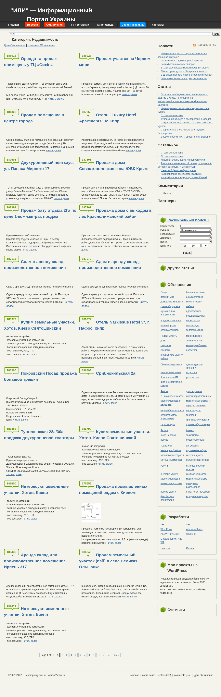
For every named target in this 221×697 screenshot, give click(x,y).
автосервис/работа (171, 450)
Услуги (164, 465)
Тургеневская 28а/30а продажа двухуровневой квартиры (39, 434)
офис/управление (195, 405)
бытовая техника (195, 292)
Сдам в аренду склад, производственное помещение (35, 264)
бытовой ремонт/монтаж (195, 467)
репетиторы (192, 377)
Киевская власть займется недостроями (183, 159)
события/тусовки (195, 439)
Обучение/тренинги (171, 364)
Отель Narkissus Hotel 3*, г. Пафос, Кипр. (114, 325)
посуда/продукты (195, 315)
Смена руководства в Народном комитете (184, 71)
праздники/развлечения (193, 485)
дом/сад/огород (194, 297)
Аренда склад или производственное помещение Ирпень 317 (35, 561)
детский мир (167, 297)
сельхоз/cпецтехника (197, 460)
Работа (164, 391)
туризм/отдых (168, 424)
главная (134, 675)
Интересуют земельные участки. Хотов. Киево (36, 489)
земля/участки (194, 340)
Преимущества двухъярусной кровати (182, 60)
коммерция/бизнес (196, 345)
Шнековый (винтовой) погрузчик (178, 170)
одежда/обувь (193, 311)
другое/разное (194, 391)
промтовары (193, 320)
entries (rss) (164, 675)
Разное (164, 430)
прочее (164, 439)
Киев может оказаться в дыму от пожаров (184, 78)
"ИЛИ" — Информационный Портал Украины (51, 13)
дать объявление (203, 675)
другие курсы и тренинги (194, 366)
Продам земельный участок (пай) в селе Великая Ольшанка (108, 561)
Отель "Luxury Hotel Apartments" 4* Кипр (107, 118)
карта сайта (148, 675)
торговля (191, 415)
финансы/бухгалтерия (198, 424)
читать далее (55, 98)
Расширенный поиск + (188, 220)
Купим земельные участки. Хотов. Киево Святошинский (39, 325)
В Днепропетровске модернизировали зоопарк (186, 74)
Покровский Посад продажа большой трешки (40, 376)
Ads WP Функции (170, 534)
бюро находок (168, 435)
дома (163, 340)
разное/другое (168, 325)
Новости (165, 548)
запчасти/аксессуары (172, 455)
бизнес (190, 430)
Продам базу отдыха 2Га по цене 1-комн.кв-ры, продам (40, 213)
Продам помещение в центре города (34, 118)
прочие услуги (168, 491)
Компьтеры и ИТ (169, 377)
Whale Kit (191, 534)
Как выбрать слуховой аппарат (178, 64)
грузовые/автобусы (196, 450)
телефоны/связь (195, 330)
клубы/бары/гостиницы (198, 396)
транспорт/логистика (197, 419)
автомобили (192, 445)
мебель (190, 306)
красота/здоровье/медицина (170, 402)
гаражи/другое (194, 336)
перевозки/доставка (171, 483)
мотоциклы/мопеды (171, 460)
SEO (188, 524)
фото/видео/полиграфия (167, 498)
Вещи (164, 292)
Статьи (190, 548)
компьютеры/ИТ (194, 301)
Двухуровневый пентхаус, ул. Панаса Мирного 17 (39, 165)
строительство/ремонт (198, 491)
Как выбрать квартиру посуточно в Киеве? (184, 177)
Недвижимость (169, 336)
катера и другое (194, 455)
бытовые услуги (169, 474)
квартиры (166, 345)
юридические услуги (197, 496)
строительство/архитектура (169, 417)
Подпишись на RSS (206, 45)
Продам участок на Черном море (115, 61)
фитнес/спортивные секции (171, 384)
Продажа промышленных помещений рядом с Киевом (113, 489)
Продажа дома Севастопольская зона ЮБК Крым (113, 165)
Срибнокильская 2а (116, 373)
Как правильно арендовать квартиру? (181, 174)
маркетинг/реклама (196, 478)
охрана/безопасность (172, 410)
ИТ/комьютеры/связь (172, 396)
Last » (116, 655)
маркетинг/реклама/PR (198, 400)
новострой (192, 350)
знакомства (192, 435)
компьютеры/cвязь (196, 474)
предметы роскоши (171, 320)
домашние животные (172, 301)
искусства (191, 372)
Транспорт (166, 445)
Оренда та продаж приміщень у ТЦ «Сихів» (31, 61)
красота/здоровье (170, 306)
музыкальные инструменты (168, 313)
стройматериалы (170, 330)
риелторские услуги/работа (172, 356)
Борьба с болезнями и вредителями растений (186, 136)
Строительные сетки (172, 115)
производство (193, 410)
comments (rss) (182, 675)
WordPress (166, 529)
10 (99, 655)
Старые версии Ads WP (171, 540)
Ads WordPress (194, 529)
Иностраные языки (171, 372)
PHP (163, 524)
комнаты (165, 350)
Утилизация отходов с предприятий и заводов (186, 119)
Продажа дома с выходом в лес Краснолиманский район (115, 213)
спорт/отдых (193, 325)
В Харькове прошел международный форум (185, 67)
